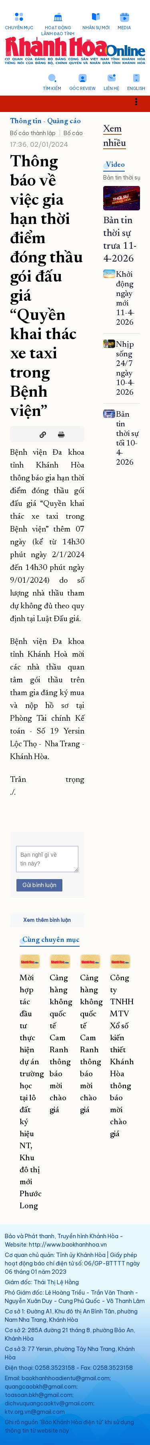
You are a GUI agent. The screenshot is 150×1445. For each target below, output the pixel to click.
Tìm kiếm (52, 88)
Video (115, 165)
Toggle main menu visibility (140, 101)
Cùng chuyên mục (51, 940)
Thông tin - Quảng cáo (45, 121)
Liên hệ (111, 88)
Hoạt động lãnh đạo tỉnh (57, 30)
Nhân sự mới (96, 27)
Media (124, 27)
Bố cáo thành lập (33, 133)
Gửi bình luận (39, 885)
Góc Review (82, 88)
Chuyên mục (19, 27)
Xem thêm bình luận (47, 920)
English (136, 88)
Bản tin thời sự (121, 177)
